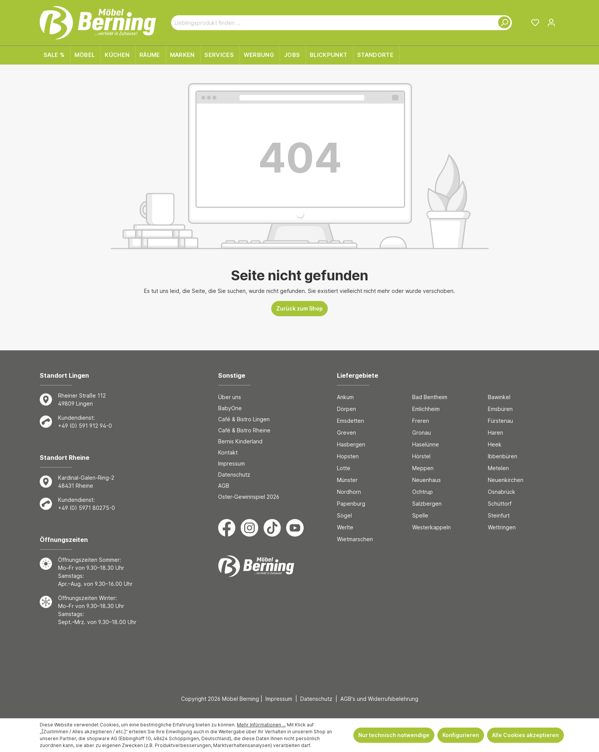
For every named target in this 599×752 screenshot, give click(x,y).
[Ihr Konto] (551, 22)
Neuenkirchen (505, 480)
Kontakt (228, 452)
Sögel (344, 515)
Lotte (343, 468)
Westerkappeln (431, 527)
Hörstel (421, 456)
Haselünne (425, 444)
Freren (420, 420)
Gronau (421, 432)
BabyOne (230, 408)
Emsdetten (350, 420)
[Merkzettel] (535, 22)
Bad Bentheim (429, 397)
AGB (223, 485)
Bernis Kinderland (240, 441)
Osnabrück (501, 491)
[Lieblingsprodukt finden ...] (332, 22)
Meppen (423, 468)
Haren (495, 432)
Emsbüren (500, 409)
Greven (346, 432)
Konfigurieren (460, 735)
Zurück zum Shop (299, 308)
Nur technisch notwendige (393, 735)
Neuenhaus (426, 480)
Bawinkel (499, 397)
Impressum (231, 463)
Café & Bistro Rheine (244, 430)
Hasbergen (351, 444)
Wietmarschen (355, 539)
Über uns (229, 397)
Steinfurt (499, 515)
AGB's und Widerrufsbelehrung (379, 698)
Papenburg (351, 503)
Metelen (498, 468)
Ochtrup (422, 491)
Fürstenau (500, 420)
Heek (495, 444)
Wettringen (502, 527)
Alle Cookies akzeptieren (525, 735)
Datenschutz (234, 474)
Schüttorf (500, 503)
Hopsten (348, 456)
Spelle (420, 515)
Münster (347, 480)
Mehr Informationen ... (261, 725)
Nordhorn (349, 491)
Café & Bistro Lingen (244, 419)
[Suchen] (503, 22)
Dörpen (346, 409)
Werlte (345, 527)
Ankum (345, 397)
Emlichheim (426, 409)
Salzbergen (427, 503)
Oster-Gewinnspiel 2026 (248, 496)
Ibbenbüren (502, 456)
